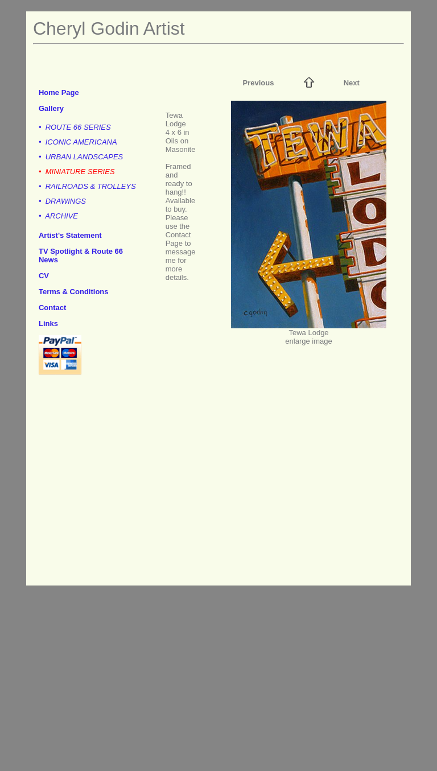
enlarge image (308, 341)
